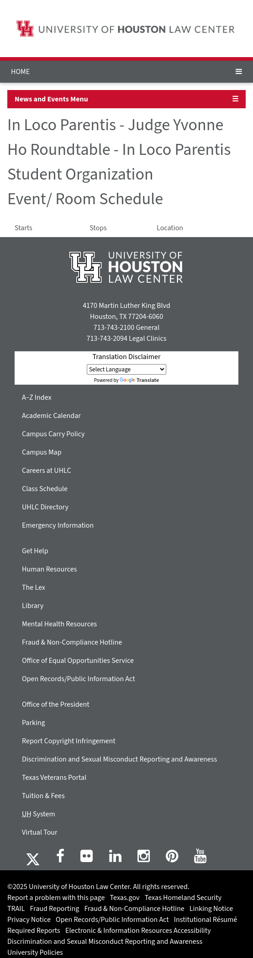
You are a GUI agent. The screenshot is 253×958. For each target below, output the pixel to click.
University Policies (35, 952)
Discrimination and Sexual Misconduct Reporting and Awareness (119, 759)
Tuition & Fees (43, 796)
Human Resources (49, 569)
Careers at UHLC (46, 471)
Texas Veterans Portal (54, 778)
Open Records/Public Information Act (78, 679)
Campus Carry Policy (53, 434)
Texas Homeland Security (183, 898)
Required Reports (33, 931)
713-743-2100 (114, 328)
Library (32, 606)
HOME (20, 72)
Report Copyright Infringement (69, 741)
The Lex (33, 587)
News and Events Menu (51, 99)
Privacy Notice (29, 920)
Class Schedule (45, 489)
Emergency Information (58, 525)
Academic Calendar (51, 416)
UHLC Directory (45, 507)
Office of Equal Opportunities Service (78, 661)
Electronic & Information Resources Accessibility (138, 931)
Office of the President (56, 704)
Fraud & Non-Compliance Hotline (72, 642)
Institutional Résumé (205, 920)
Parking (33, 723)
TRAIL (16, 909)
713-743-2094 (106, 338)
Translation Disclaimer (126, 357)
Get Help (35, 551)
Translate (139, 380)
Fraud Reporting (54, 909)
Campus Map (42, 452)
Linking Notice (211, 909)
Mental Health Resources (59, 624)
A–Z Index (37, 397)
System (38, 814)
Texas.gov (125, 898)
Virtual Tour (40, 832)
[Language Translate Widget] (126, 369)
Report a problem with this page (56, 898)
